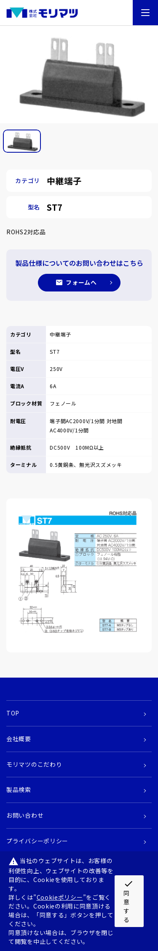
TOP (12, 713)
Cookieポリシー (60, 897)
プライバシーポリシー (37, 841)
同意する (128, 901)
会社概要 (18, 738)
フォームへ (81, 282)
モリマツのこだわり (34, 764)
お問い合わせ (24, 815)
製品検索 (18, 789)
